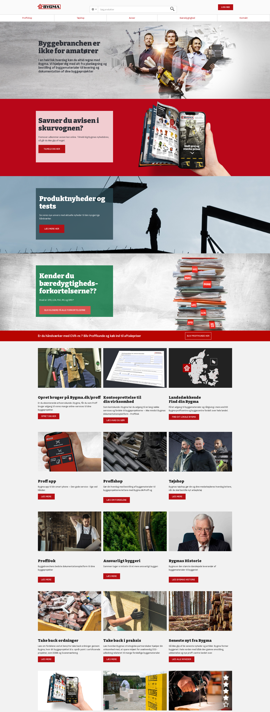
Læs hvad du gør (116, 420)
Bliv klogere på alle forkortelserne (64, 310)
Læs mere (46, 496)
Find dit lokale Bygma (184, 416)
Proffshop (27, 17)
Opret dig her (48, 416)
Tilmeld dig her (52, 148)
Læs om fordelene (117, 499)
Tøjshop (80, 17)
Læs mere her (51, 228)
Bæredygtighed (187, 17)
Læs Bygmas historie (183, 579)
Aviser (132, 17)
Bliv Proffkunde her (198, 335)
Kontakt (244, 17)
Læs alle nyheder (181, 659)
